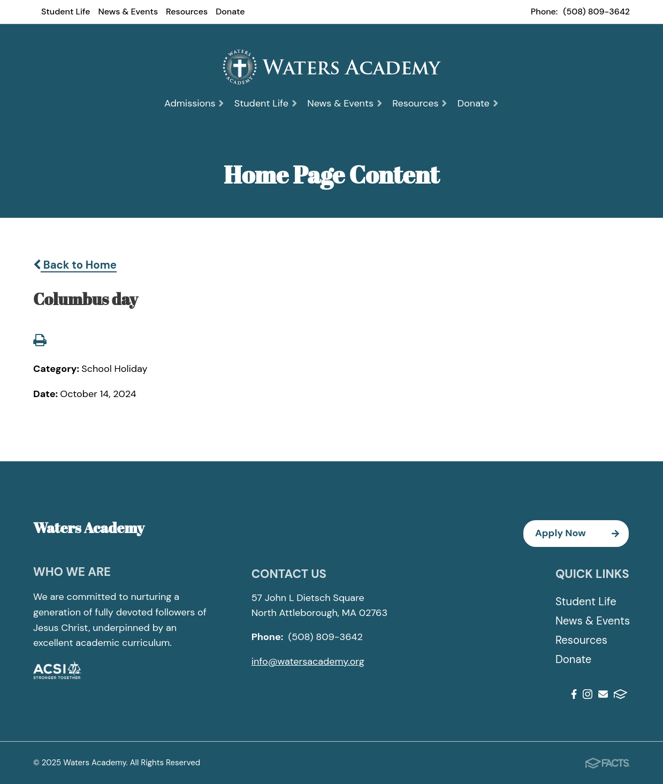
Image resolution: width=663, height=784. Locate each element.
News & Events (128, 11)
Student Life (65, 11)
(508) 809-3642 (596, 11)
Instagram (587, 694)
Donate (230, 11)
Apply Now (582, 533)
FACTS (620, 694)
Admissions (194, 103)
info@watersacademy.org (308, 661)
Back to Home (75, 265)
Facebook (574, 694)
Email (603, 694)
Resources (187, 11)
